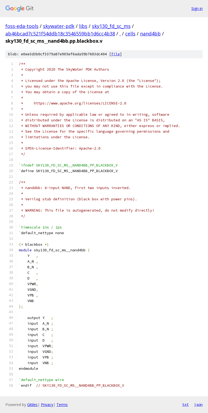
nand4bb (150, 33)
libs (83, 26)
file (115, 54)
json (198, 404)
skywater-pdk (58, 26)
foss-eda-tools (21, 26)
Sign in (197, 8)
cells (130, 33)
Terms (62, 404)
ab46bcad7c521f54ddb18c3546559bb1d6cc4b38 (60, 33)
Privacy (47, 404)
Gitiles (32, 404)
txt (185, 404)
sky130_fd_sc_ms (111, 26)
